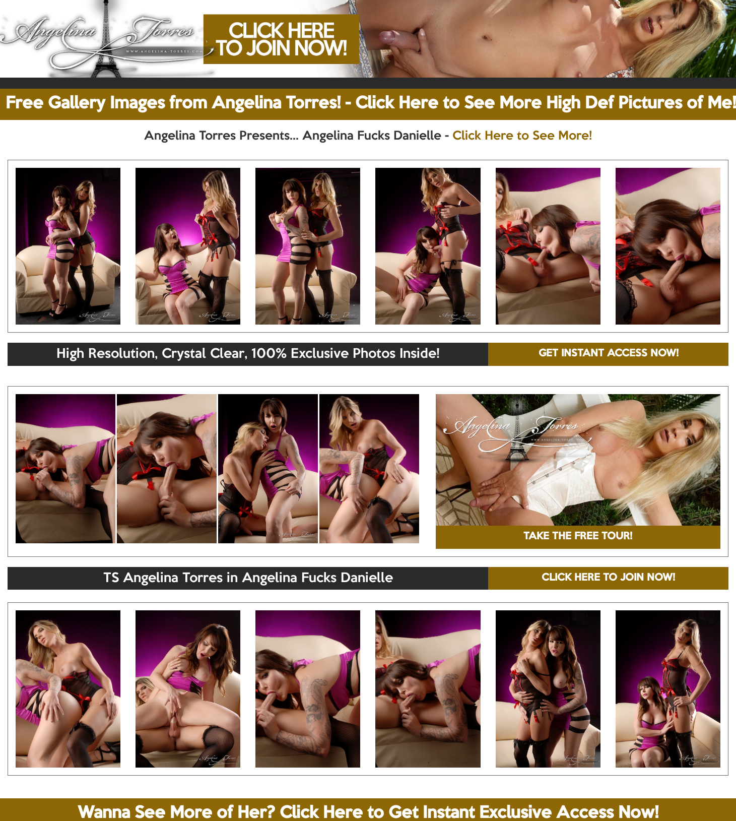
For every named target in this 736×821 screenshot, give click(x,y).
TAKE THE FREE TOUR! (577, 536)
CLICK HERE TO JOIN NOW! (608, 578)
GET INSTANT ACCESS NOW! (609, 353)
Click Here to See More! (522, 136)
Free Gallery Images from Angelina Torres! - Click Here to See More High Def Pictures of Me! (371, 103)
